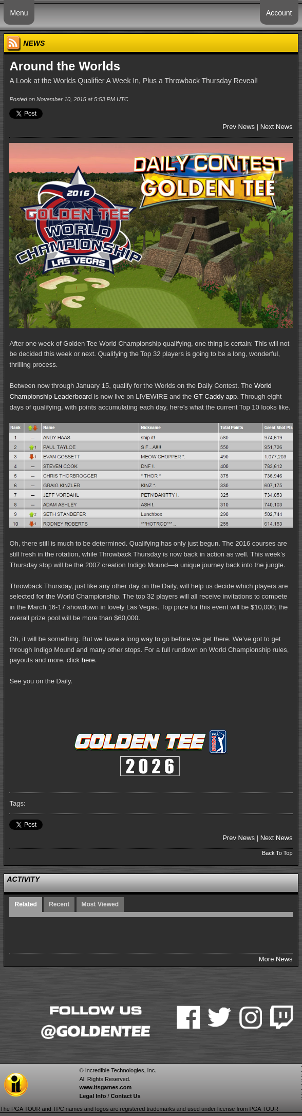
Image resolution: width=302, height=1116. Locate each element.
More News (276, 959)
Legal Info (92, 1096)
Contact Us (126, 1096)
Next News (276, 127)
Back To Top (277, 853)
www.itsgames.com (105, 1087)
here (88, 660)
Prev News (238, 127)
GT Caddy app (215, 396)
